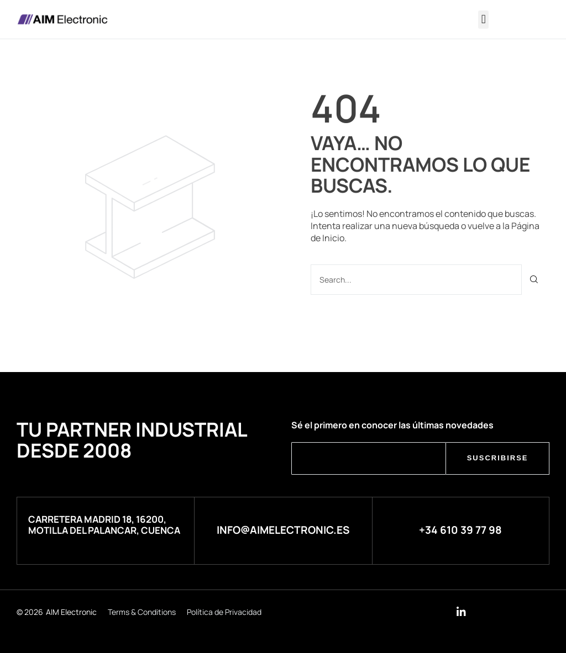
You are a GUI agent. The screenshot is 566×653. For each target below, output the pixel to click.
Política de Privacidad (224, 612)
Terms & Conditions (142, 612)
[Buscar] (534, 279)
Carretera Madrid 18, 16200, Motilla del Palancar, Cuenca (104, 525)
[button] (483, 19)
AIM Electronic (71, 612)
